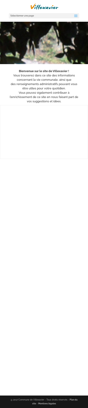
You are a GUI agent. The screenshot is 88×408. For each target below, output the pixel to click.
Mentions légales (47, 403)
